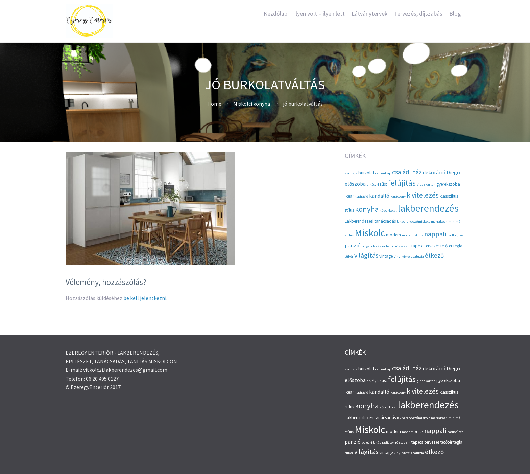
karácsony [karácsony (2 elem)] (398, 196)
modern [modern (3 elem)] (393, 235)
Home (214, 103)
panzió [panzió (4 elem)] (353, 245)
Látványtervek (369, 13)
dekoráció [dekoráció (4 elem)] (434, 172)
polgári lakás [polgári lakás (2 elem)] (371, 246)
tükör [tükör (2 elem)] (349, 256)
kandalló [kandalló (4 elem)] (379, 196)
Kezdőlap (275, 13)
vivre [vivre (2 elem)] (406, 256)
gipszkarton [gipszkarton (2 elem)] (426, 184)
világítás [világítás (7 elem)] (366, 255)
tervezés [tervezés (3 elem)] (432, 246)
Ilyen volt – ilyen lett (319, 13)
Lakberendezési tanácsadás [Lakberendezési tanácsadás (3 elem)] (370, 221)
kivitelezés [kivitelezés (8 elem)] (423, 195)
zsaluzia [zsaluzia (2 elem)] (417, 256)
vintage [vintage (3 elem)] (386, 256)
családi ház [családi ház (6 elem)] (407, 172)
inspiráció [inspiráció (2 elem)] (360, 196)
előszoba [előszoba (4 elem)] (355, 184)
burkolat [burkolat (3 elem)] (366, 173)
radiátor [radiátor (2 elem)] (388, 246)
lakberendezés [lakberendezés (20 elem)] (428, 208)
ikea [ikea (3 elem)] (348, 196)
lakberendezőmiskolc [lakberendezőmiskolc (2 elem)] (413, 221)
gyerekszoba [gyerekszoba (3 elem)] (448, 184)
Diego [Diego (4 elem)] (453, 172)
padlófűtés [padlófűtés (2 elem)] (455, 235)
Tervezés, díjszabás (418, 13)
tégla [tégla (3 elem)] (457, 246)
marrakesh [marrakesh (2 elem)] (439, 221)
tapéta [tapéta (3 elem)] (417, 246)
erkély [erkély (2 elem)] (371, 184)
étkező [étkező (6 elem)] (434, 255)
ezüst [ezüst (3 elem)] (382, 184)
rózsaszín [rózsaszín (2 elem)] (402, 246)
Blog (455, 13)
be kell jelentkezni (144, 298)
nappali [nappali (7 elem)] (435, 234)
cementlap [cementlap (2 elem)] (383, 173)
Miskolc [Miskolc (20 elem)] (370, 233)
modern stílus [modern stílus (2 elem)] (412, 235)
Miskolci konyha (251, 103)
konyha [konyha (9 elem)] (367, 209)
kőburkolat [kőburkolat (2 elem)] (388, 210)
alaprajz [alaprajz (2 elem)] (351, 173)
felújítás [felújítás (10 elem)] (402, 183)
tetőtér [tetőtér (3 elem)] (446, 246)
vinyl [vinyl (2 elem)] (397, 256)
